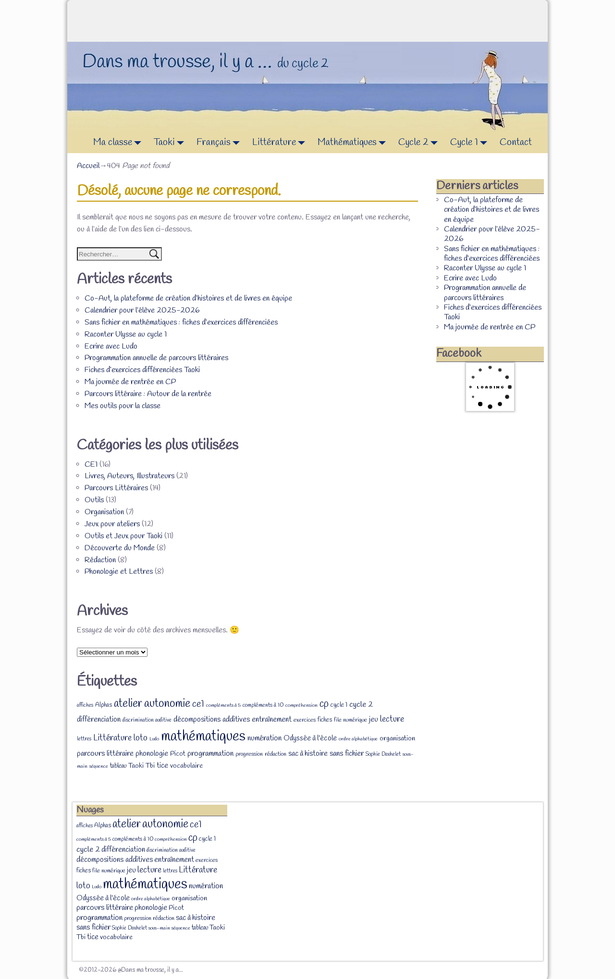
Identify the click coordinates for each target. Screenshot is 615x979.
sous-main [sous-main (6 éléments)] (159, 928)
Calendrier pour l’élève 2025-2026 (142, 310)
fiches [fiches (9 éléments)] (325, 720)
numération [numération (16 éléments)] (264, 738)
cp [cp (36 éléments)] (324, 704)
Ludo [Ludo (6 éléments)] (154, 739)
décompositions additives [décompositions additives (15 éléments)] (211, 719)
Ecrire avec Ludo (111, 346)
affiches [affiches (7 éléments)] (85, 705)
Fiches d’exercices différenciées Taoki (142, 370)
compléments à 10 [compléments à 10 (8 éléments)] (263, 705)
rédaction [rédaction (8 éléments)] (275, 754)
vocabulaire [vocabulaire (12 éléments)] (186, 766)
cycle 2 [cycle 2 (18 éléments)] (361, 704)
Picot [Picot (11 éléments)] (177, 754)
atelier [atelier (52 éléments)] (128, 703)
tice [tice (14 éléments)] (162, 766)
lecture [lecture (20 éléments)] (392, 719)
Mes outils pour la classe (122, 406)
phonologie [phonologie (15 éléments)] (151, 754)
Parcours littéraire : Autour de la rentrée (148, 394)
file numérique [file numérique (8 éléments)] (350, 720)
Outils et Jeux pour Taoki (123, 536)
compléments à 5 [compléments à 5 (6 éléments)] (223, 705)
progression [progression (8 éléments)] (249, 754)
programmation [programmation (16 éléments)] (210, 754)
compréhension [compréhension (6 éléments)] (301, 705)
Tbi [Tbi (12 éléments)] (150, 766)
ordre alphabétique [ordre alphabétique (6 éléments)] (358, 739)
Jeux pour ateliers (112, 524)
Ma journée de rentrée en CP (130, 382)
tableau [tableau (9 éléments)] (118, 766)
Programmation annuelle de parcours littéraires (156, 358)
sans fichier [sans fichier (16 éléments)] (347, 754)
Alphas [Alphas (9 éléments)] (103, 705)
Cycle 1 (471, 142)
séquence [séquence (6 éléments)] (98, 766)
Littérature (281, 142)
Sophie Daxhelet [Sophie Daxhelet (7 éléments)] (383, 754)
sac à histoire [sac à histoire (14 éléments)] (308, 754)
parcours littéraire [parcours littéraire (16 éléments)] (105, 754)
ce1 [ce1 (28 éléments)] (198, 704)
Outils (94, 500)
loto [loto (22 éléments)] (141, 738)
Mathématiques (354, 142)
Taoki (171, 142)
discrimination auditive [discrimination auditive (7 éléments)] (147, 720)
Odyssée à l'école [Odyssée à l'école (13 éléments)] (310, 738)
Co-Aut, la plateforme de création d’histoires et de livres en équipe (188, 298)
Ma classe (120, 142)
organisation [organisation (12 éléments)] (397, 738)
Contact (516, 142)
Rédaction (100, 560)
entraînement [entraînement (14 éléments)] (272, 720)
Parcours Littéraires (116, 488)
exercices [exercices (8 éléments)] (305, 720)
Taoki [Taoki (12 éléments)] (136, 766)
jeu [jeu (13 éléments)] (373, 720)
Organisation (104, 512)
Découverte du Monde (120, 548)
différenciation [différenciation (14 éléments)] (99, 720)
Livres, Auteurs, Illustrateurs (129, 476)
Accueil (88, 166)
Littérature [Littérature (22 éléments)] (112, 738)
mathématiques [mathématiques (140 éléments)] (203, 736)
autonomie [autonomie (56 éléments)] (167, 704)
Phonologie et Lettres (119, 572)
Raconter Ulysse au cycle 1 (126, 334)
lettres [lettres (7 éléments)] (84, 739)
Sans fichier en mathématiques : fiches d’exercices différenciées (181, 322)
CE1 (91, 464)
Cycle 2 (420, 142)
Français (221, 142)
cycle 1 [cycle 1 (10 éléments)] (339, 705)
